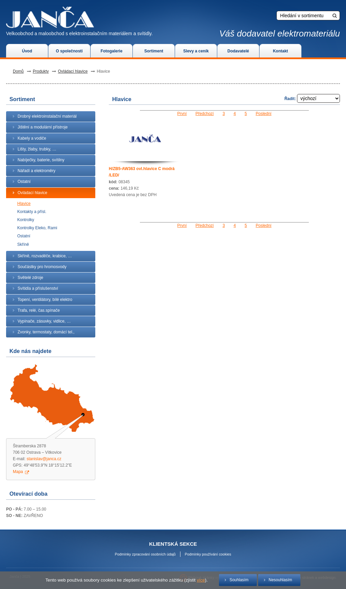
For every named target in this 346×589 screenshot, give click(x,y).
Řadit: (312, 98)
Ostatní (23, 236)
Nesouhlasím (280, 580)
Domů (18, 71)
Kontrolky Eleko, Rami (37, 228)
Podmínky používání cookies (208, 554)
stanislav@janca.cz (44, 458)
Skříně (23, 244)
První (182, 113)
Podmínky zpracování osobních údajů (145, 554)
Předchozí (205, 113)
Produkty (41, 71)
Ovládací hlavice (73, 71)
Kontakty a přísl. (31, 211)
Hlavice (23, 203)
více (201, 580)
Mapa (18, 471)
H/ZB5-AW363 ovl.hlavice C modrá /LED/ (142, 172)
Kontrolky (25, 219)
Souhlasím (238, 580)
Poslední (264, 113)
